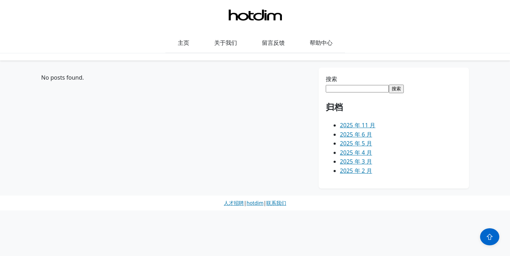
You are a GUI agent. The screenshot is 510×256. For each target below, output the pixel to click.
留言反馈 (273, 43)
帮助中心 (321, 43)
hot (250, 202)
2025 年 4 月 (356, 152)
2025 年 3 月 (356, 161)
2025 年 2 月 (356, 171)
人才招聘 (234, 202)
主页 (183, 43)
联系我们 (276, 202)
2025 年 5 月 (356, 143)
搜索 (331, 79)
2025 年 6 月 (356, 134)
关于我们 (225, 43)
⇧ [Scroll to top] (489, 237)
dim (258, 202)
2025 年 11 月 (357, 125)
